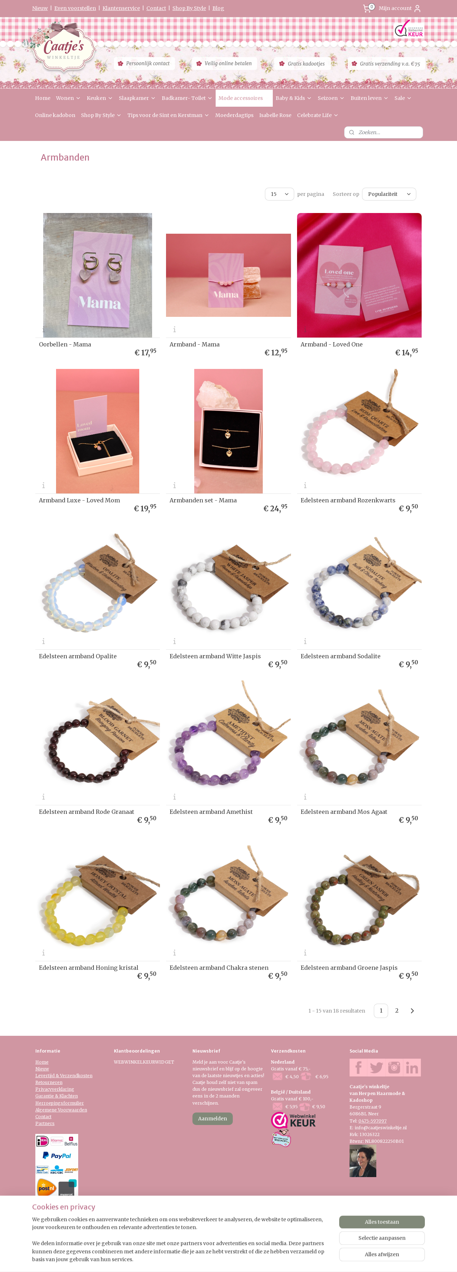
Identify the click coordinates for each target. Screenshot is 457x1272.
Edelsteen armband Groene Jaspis (349, 968)
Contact (156, 8)
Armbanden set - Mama (203, 500)
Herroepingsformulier (59, 1103)
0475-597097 (372, 1121)
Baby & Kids (294, 98)
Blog (218, 8)
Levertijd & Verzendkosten (63, 1075)
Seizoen (331, 98)
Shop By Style (189, 8)
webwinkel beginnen (249, 1258)
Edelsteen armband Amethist (211, 812)
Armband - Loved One (332, 344)
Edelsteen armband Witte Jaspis (215, 656)
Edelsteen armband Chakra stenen (219, 968)
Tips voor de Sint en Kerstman (168, 115)
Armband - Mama (195, 344)
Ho (38, 1062)
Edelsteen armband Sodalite (341, 656)
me (45, 1062)
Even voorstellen (75, 8)
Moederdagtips (234, 115)
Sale (403, 98)
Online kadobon (55, 115)
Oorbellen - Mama (65, 344)
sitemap (207, 1258)
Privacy (43, 1089)
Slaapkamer (137, 98)
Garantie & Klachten (56, 1096)
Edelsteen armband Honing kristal (89, 968)
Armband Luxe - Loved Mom (79, 500)
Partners (45, 1123)
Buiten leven (370, 98)
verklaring (63, 1089)
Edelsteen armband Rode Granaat (86, 812)
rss (222, 1258)
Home (42, 98)
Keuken (100, 98)
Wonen (68, 98)
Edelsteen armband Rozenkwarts (348, 500)
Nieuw (40, 8)
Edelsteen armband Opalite (78, 656)
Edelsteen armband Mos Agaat (344, 812)
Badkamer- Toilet (187, 98)
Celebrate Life (318, 115)
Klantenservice (121, 8)
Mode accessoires (244, 98)
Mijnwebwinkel (313, 1258)
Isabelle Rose (275, 115)
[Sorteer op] (389, 194)
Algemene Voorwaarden (61, 1110)
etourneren (50, 1082)
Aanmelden (212, 1118)
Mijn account (400, 8)
